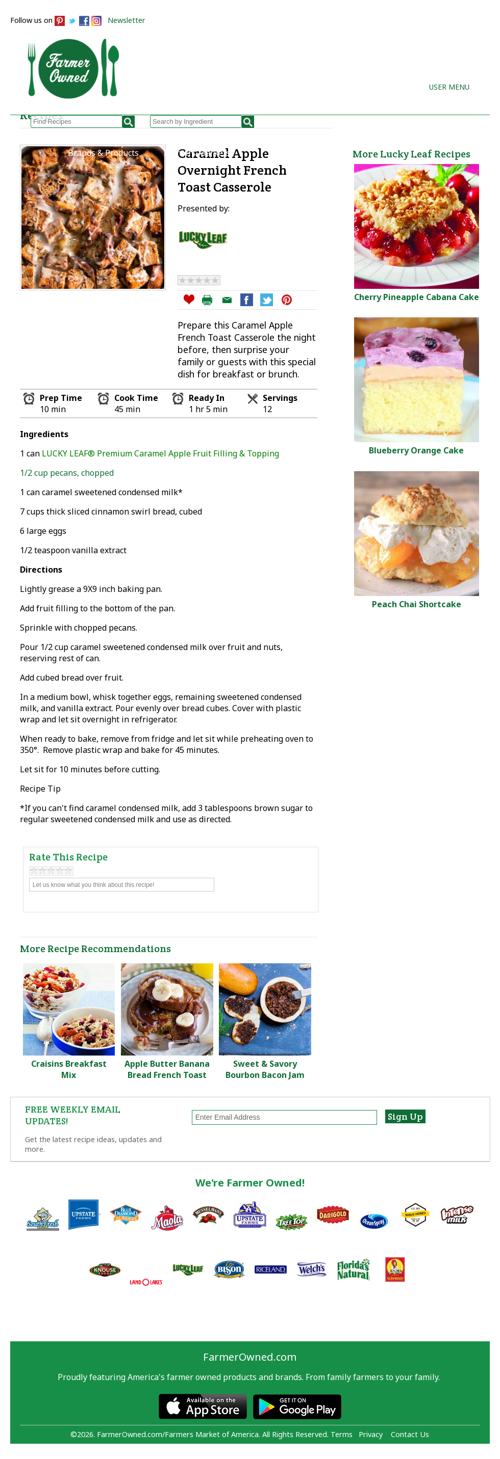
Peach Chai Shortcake (416, 604)
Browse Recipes (98, 141)
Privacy (371, 1434)
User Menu (449, 87)
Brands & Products (103, 152)
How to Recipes (252, 141)
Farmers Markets (197, 152)
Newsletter (126, 20)
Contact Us (410, 1434)
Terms (342, 1434)
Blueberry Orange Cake (416, 450)
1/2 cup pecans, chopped (67, 472)
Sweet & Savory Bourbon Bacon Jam (265, 1069)
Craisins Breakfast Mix (69, 1069)
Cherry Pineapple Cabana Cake (416, 297)
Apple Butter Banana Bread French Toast (167, 1069)
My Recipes (175, 141)
